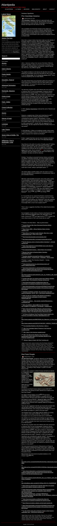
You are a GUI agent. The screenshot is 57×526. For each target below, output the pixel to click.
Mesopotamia (48, 517)
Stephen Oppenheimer (31, 109)
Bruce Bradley (32, 344)
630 (51, 399)
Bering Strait (30, 75)
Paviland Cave (29, 518)
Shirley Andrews (43, 518)
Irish (37, 345)
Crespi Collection (7, 107)
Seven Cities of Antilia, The (10, 135)
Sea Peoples (48, 348)
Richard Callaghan (25, 348)
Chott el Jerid (6, 96)
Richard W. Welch (42, 399)
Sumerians (33, 349)
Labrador (23, 517)
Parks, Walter (6, 102)
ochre (53, 517)
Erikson (34, 394)
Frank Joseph (31, 516)
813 (30, 455)
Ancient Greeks (47, 186)
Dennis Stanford (48, 344)
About (45, 9)
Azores (4, 113)
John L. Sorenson (47, 345)
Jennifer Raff (40, 345)
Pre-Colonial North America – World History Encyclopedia (37, 249)
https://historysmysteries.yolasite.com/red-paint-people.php (37, 503)
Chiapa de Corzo (44, 515)
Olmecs (23, 347)
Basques (23, 191)
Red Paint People (48, 139)
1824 (48, 191)
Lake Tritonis (6, 129)
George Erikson (38, 516)
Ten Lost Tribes (39, 349)
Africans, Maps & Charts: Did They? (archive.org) (36, 340)
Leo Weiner (28, 346)
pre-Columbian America (42, 347)
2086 (39, 191)
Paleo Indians (28, 347)
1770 (46, 215)
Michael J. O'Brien (40, 346)
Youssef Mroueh (25, 351)
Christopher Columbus (40, 344)
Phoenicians (32, 186)
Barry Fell (42, 343)
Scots (44, 348)
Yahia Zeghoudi (49, 349)
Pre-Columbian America (30, 16)
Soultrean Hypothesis (26, 349)
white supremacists (38, 519)
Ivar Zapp (44, 516)
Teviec (32, 519)
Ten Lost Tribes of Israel (27, 184)
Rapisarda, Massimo (8, 91)
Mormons (50, 346)
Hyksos (46, 184)
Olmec (23, 150)
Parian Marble (6, 74)
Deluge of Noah (7, 118)
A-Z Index (18, 9)
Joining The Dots (7, 38)
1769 (32, 191)
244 (41, 394)
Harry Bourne (29, 345)
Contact (52, 9)
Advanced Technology (9, 85)
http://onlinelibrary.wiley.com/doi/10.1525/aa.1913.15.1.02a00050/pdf (38, 483)
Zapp (25, 394)
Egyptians (24, 345)
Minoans (23, 188)
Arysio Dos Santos (43, 75)
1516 (32, 94)
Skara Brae (49, 518)
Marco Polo (33, 346)
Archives (26, 9)
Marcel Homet (25, 454)
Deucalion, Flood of (8, 80)
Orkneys (23, 518)
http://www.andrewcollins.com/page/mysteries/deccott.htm (37, 239)
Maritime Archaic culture (40, 517)
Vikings (44, 349)
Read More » (16, 52)
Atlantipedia (8, 4)
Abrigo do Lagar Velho (29, 515)
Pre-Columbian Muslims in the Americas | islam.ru (35, 326)
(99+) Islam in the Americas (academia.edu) (34, 332)
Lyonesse (5, 124)
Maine (27, 517)
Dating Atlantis (6, 69)
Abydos (4, 63)
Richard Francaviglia (34, 348)
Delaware (50, 515)
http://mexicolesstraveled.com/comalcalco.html (34, 237)
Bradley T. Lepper (25, 344)
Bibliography (36, 9)
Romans (40, 348)
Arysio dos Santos (35, 343)
